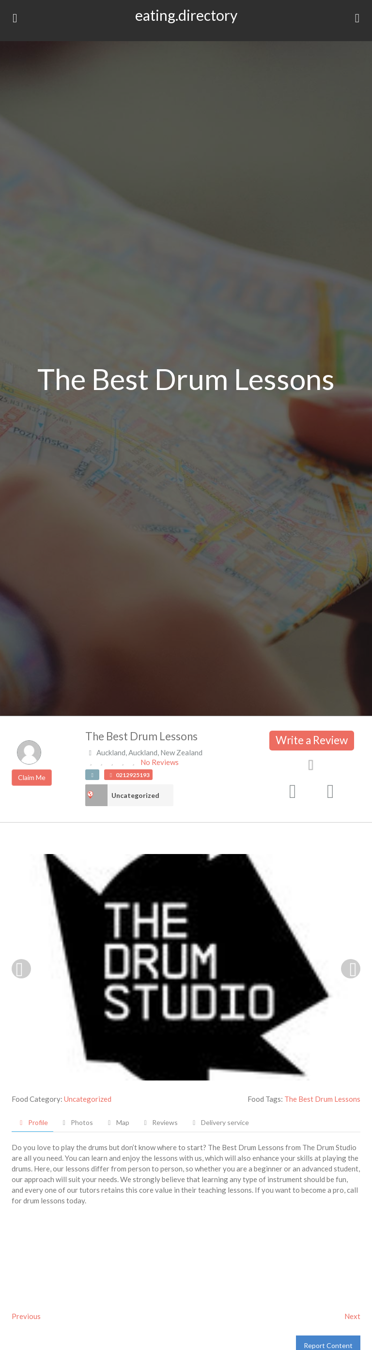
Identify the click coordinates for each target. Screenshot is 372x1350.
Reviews (159, 1122)
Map (117, 1122)
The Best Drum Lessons (322, 1099)
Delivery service (219, 1122)
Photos (76, 1122)
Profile (32, 1122)
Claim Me (32, 777)
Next (352, 1316)
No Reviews (159, 762)
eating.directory (186, 15)
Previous (26, 1316)
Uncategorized (135, 795)
